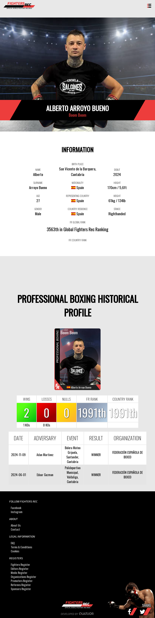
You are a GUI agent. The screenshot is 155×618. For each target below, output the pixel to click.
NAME (38, 170)
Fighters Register (20, 564)
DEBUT (117, 170)
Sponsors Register (21, 589)
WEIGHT (117, 196)
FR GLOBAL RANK (77, 222)
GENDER (38, 209)
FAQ (13, 543)
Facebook (16, 508)
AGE (38, 196)
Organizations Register (23, 577)
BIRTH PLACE (77, 164)
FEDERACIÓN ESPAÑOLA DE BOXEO (127, 454)
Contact (15, 529)
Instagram (16, 512)
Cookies (15, 551)
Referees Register (21, 585)
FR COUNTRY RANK (78, 240)
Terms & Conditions (21, 547)
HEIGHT (117, 183)
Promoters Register (21, 581)
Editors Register (19, 568)
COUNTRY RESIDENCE (78, 209)
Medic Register (19, 572)
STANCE (117, 209)
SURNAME (37, 183)
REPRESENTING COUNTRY (77, 196)
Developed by (77, 613)
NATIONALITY (77, 183)
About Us (16, 525)
